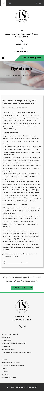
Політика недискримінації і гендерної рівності (16, 352)
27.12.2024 (7, 107)
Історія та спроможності (9, 334)
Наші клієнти (5, 346)
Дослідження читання (19, 107)
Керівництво (5, 337)
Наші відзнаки (6, 340)
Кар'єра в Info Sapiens (8, 349)
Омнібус (4, 368)
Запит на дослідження (32, 58)
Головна (8, 75)
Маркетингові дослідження (10, 362)
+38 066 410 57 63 (21, 44)
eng (9, 3)
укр (3, 3)
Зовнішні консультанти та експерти (13, 343)
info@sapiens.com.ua (22, 51)
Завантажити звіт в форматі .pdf (17, 262)
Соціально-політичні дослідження (12, 365)
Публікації (16, 75)
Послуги (4, 359)
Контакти (4, 374)
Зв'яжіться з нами (22, 287)
